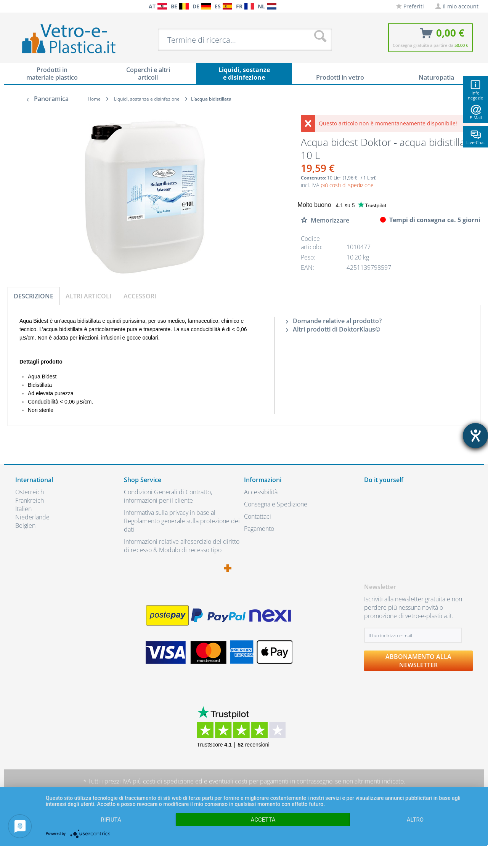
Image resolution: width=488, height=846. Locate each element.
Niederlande (32, 517)
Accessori (140, 296)
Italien (23, 509)
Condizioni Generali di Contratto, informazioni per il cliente (168, 496)
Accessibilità (261, 492)
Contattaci (257, 516)
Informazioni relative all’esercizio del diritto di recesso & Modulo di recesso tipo (181, 545)
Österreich (29, 492)
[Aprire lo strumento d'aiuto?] (475, 435)
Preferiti (410, 6)
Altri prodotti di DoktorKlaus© (333, 329)
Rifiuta (111, 819)
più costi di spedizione (347, 185)
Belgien (25, 525)
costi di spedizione (168, 781)
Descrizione (33, 296)
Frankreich (29, 500)
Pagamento (259, 528)
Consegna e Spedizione (275, 504)
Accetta (262, 819)
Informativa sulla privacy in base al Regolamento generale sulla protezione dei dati (182, 521)
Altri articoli (88, 296)
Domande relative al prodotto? (334, 321)
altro (415, 819)
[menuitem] (19, 6)
